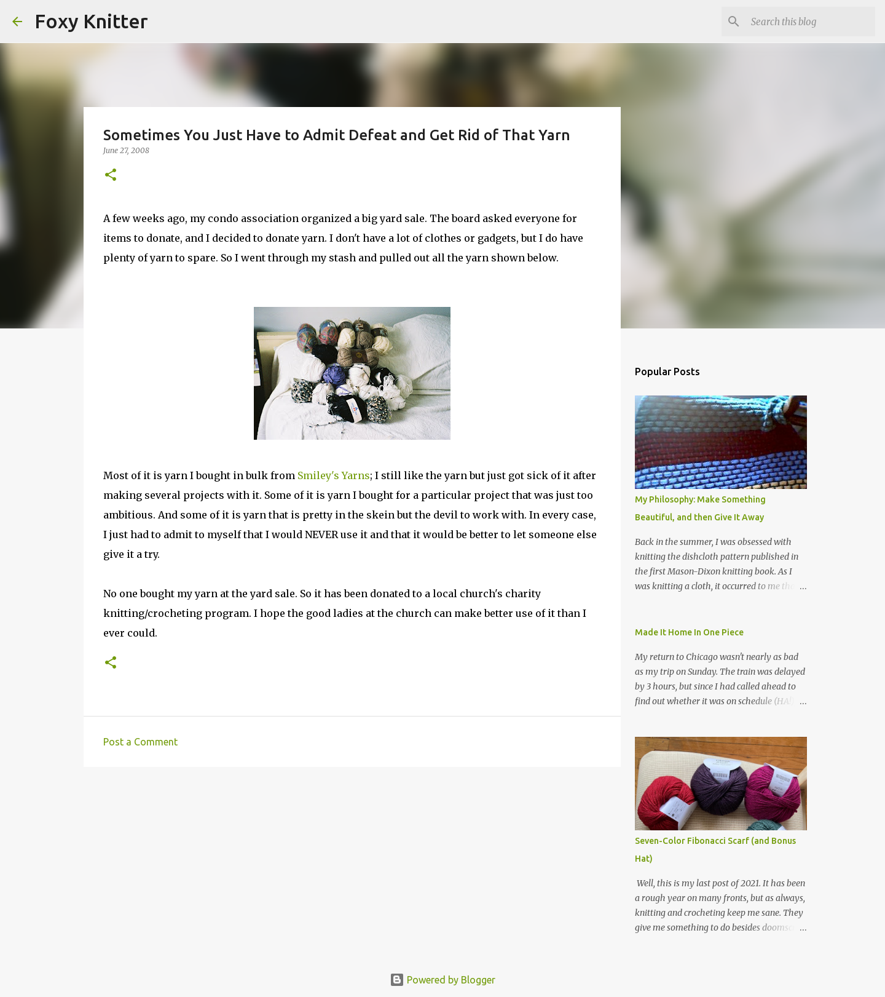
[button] (110, 175)
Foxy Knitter (91, 21)
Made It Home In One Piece (689, 632)
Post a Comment (140, 741)
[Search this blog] (810, 21)
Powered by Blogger (442, 979)
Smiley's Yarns (333, 475)
